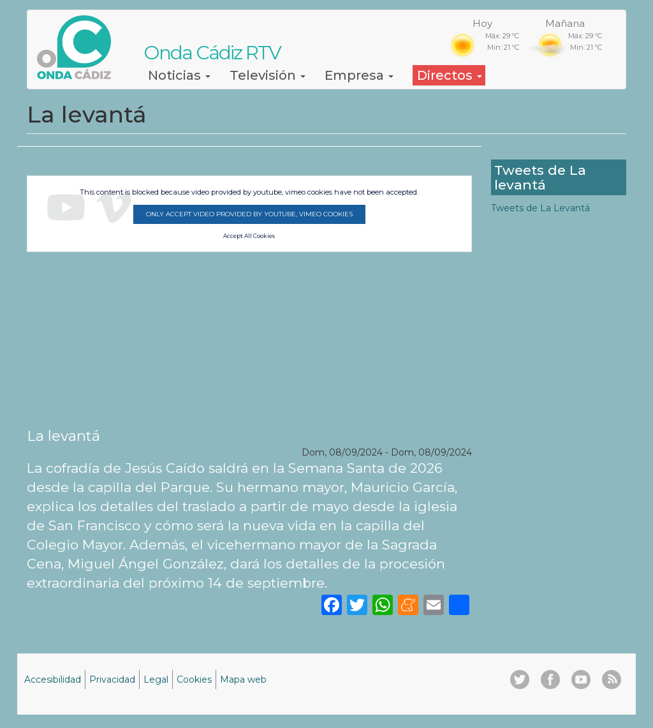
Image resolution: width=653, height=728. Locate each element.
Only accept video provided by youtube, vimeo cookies (249, 214)
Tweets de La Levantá (540, 208)
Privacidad (112, 679)
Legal (155, 679)
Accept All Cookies (249, 236)
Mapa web (243, 679)
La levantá (63, 436)
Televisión (267, 75)
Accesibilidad (52, 679)
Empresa (359, 75)
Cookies (194, 679)
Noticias (179, 75)
